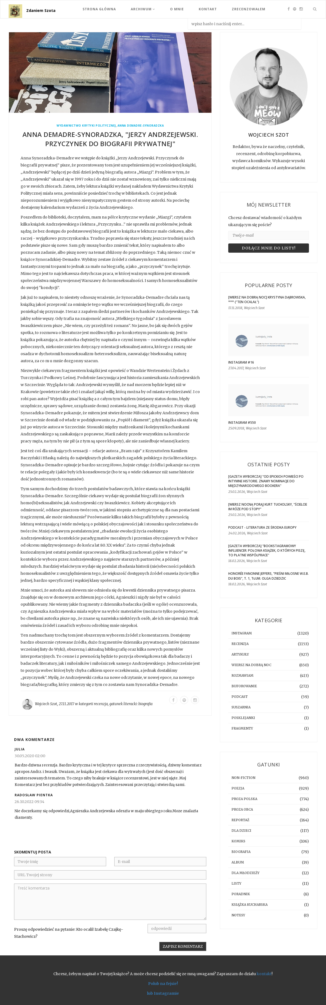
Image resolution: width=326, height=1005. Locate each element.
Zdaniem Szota (41, 10)
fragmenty (242, 728)
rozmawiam (242, 675)
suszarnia (241, 707)
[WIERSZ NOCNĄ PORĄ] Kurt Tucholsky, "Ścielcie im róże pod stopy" (267, 506)
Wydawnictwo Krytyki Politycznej (86, 125)
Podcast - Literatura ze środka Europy (262, 527)
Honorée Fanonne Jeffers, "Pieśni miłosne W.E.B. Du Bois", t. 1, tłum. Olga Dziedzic (268, 575)
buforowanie (244, 686)
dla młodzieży (245, 873)
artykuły (240, 654)
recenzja (101, 704)
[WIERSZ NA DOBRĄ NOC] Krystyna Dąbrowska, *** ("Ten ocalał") (267, 299)
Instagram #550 (242, 422)
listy (236, 883)
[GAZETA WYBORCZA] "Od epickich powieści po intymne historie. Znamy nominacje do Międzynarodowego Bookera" (266, 481)
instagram (242, 633)
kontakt (264, 973)
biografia (145, 704)
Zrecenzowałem (248, 9)
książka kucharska (250, 905)
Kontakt (208, 9)
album (238, 862)
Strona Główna (99, 9)
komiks (238, 841)
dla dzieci (241, 831)
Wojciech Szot (46, 704)
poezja (238, 788)
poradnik (241, 894)
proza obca (242, 809)
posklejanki (243, 718)
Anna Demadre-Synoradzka (141, 125)
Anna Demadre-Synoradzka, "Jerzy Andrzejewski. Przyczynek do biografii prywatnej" (110, 139)
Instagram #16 (241, 362)
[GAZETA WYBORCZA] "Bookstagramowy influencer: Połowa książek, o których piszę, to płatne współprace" (266, 550)
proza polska (244, 799)
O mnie (177, 9)
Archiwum (143, 9)
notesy (238, 915)
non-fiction (243, 778)
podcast (240, 697)
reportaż (240, 820)
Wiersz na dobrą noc (251, 665)
